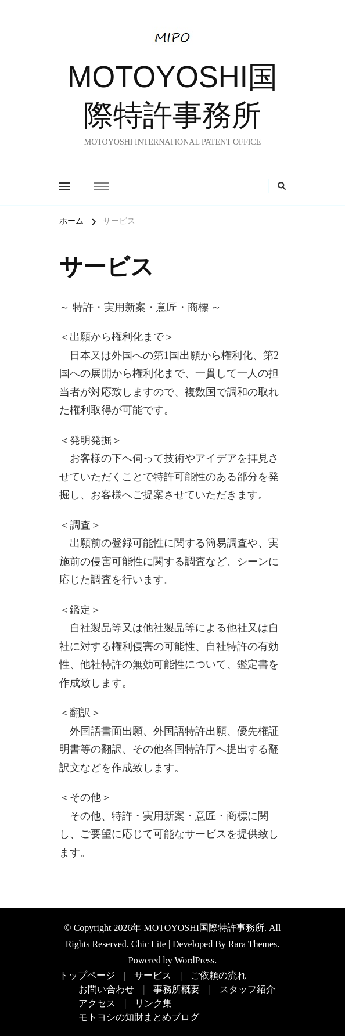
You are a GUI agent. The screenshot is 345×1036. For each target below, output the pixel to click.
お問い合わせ (106, 989)
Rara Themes (252, 944)
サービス (152, 975)
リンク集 (153, 1003)
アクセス (97, 1003)
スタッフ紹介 (247, 989)
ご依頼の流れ (218, 975)
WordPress (194, 960)
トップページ (87, 975)
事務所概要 (176, 989)
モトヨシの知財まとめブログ (138, 1017)
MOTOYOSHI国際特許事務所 (203, 928)
